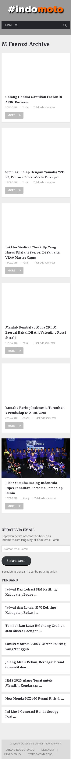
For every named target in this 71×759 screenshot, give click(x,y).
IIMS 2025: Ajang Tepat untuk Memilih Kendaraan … (28, 683)
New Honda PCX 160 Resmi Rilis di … (34, 698)
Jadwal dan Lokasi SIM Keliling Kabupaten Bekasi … (30, 610)
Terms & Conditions (40, 754)
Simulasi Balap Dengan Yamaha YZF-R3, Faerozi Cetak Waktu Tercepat (35, 174)
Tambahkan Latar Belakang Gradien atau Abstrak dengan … (35, 628)
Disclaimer (47, 749)
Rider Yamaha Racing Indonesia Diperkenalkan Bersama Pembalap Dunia (34, 488)
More (14, 115)
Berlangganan (16, 561)
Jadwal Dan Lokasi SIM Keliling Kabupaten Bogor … (31, 591)
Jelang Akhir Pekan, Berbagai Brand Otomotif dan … (34, 664)
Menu (9, 25)
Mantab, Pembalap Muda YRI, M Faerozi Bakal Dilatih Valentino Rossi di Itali (35, 332)
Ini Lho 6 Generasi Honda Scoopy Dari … (32, 714)
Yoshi (25, 107)
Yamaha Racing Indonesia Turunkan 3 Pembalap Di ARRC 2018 (35, 410)
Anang (26, 418)
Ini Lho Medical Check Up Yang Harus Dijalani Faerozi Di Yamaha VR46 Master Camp (32, 252)
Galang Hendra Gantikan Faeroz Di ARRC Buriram (33, 99)
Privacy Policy (12, 754)
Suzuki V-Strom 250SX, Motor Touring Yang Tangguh (35, 646)
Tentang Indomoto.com (19, 749)
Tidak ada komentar (44, 107)
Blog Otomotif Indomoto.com (45, 743)
